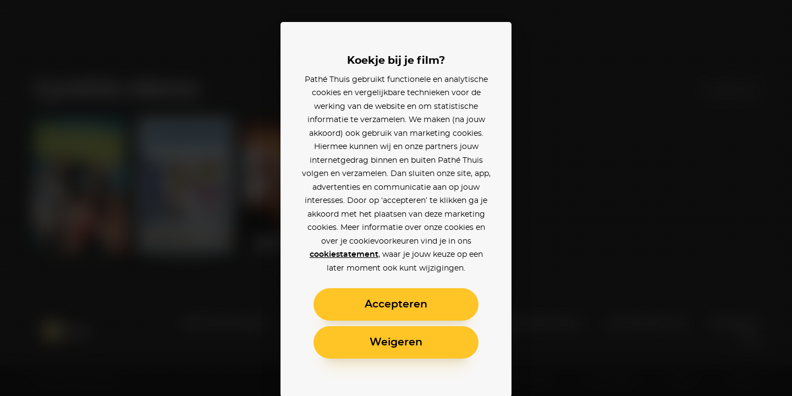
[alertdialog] (396, 198)
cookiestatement (344, 254)
